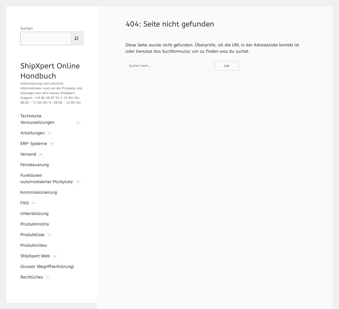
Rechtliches (31, 277)
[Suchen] (76, 38)
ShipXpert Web (35, 255)
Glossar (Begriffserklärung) (47, 266)
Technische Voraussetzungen (37, 119)
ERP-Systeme (33, 143)
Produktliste (32, 234)
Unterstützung (34, 213)
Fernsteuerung (34, 164)
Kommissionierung (38, 192)
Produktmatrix (34, 224)
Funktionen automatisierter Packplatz (46, 178)
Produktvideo (33, 245)
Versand (28, 154)
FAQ (24, 202)
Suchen (26, 28)
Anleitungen (32, 132)
